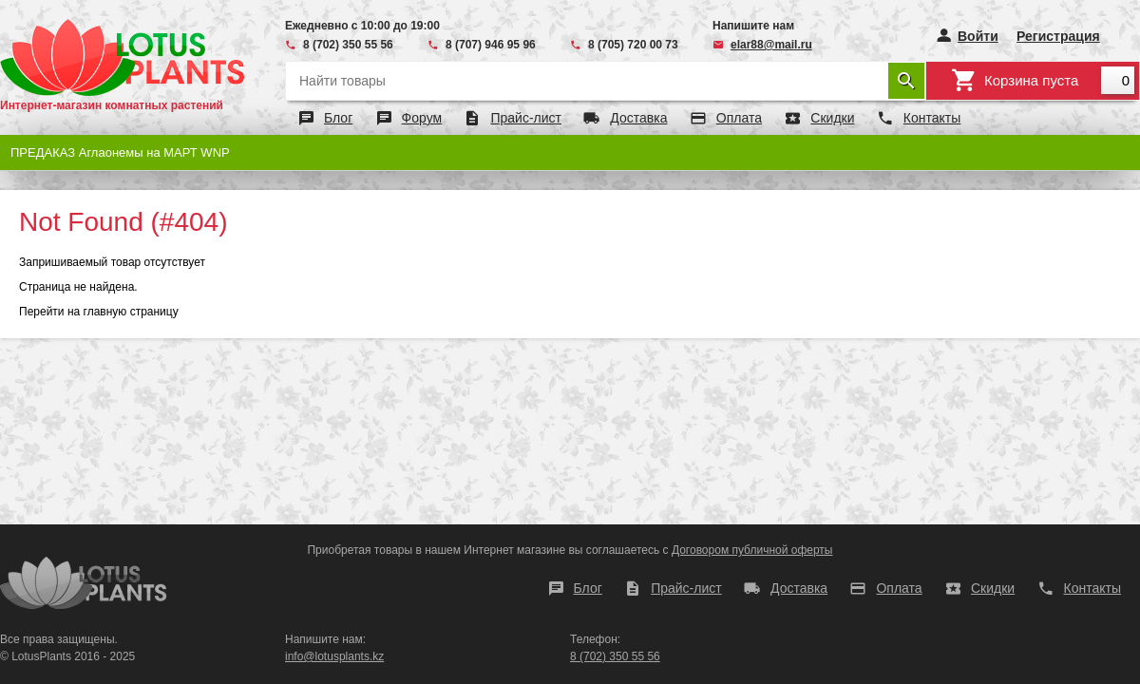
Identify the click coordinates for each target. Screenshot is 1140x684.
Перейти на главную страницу (99, 311)
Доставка (638, 117)
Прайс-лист (525, 117)
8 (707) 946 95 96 (491, 44)
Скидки (832, 117)
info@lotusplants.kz (334, 656)
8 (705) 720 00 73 (633, 44)
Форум (422, 117)
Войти (978, 36)
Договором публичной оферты (752, 550)
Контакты (931, 117)
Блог (338, 117)
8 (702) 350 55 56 (348, 44)
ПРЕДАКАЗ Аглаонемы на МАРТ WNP (120, 152)
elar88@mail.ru (771, 44)
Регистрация (1058, 36)
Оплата (739, 117)
